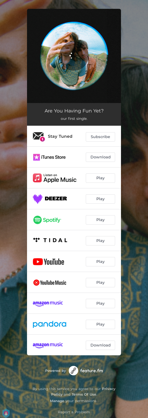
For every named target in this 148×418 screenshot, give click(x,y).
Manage (57, 401)
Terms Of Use (84, 394)
